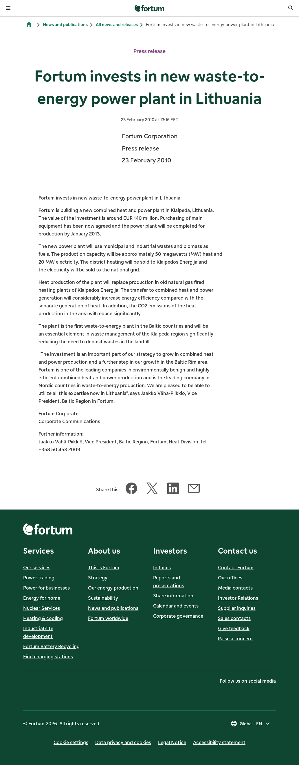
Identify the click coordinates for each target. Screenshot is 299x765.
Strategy (97, 577)
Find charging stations (48, 656)
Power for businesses (46, 588)
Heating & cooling (43, 618)
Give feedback (234, 628)
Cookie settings (71, 742)
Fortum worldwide (108, 618)
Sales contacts (234, 618)
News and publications (65, 24)
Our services (36, 567)
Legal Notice (172, 742)
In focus (162, 567)
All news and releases (117, 24)
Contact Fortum (236, 567)
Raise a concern (235, 638)
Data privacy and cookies (123, 742)
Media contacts (235, 588)
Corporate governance (178, 616)
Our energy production (113, 588)
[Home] (29, 24)
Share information (173, 595)
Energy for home (41, 598)
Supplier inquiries (237, 608)
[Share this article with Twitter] (152, 489)
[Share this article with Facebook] (131, 489)
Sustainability (103, 598)
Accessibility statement (219, 742)
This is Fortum (103, 567)
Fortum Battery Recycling (51, 646)
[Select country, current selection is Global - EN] (251, 723)
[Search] (291, 8)
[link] (149, 8)
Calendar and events (176, 606)
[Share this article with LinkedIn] (173, 489)
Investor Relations (238, 598)
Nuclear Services (41, 608)
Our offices (230, 577)
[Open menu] (8, 8)
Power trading (38, 577)
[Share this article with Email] (194, 489)
